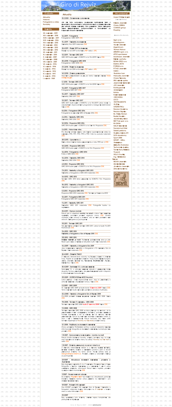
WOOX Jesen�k (119, 162)
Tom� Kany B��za (121, 150)
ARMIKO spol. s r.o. (120, 52)
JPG (95, 51)
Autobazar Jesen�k (121, 57)
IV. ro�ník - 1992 (49, 71)
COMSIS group (119, 28)
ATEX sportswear (120, 54)
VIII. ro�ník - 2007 (50, 62)
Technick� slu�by (121, 147)
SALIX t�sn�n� (120, 126)
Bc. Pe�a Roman (120, 114)
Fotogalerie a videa (51, 22)
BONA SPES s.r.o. (120, 61)
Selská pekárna (119, 131)
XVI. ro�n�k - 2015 (50, 43)
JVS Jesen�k (118, 85)
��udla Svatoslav (121, 145)
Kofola (116, 92)
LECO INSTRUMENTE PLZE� (119, 102)
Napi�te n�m (76, 377)
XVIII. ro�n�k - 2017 (51, 38)
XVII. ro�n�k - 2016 (51, 40)
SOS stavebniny (119, 135)
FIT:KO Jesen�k (119, 69)
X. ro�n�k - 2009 (50, 57)
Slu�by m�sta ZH (120, 133)
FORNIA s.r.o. (118, 66)
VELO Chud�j (119, 154)
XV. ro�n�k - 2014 (50, 45)
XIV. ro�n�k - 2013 (50, 47)
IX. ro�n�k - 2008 (50, 59)
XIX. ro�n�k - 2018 (50, 35)
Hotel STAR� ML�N (121, 17)
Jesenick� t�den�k (121, 83)
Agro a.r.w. (117, 40)
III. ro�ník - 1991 (49, 74)
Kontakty (46, 24)
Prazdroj (116, 30)
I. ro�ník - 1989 (49, 78)
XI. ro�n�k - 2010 (50, 55)
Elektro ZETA (118, 64)
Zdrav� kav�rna (120, 169)
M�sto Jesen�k (120, 23)
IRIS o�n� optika (120, 80)
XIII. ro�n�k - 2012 (50, 50)
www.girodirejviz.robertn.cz (71, 354)
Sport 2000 (117, 138)
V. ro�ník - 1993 (49, 69)
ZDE (81, 38)
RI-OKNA (116, 123)
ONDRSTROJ (118, 107)
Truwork (116, 152)
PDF (86, 51)
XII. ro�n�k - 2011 (50, 52)
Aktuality (46, 17)
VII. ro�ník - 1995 (49, 64)
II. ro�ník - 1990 (49, 76)
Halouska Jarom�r (121, 76)
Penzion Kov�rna (120, 109)
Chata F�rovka (119, 78)
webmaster (97, 405)
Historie (46, 20)
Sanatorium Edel (120, 128)
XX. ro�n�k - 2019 (50, 33)
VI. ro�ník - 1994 (49, 66)
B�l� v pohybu (119, 59)
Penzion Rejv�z (119, 111)
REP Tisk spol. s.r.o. (120, 121)
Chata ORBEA (119, 25)
